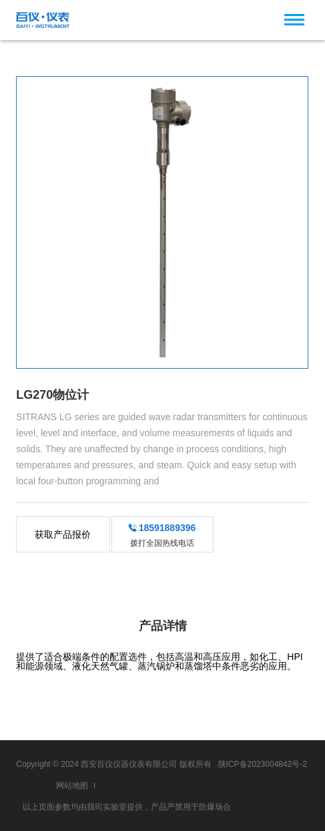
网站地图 (72, 785)
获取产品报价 (63, 534)
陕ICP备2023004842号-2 (262, 764)
